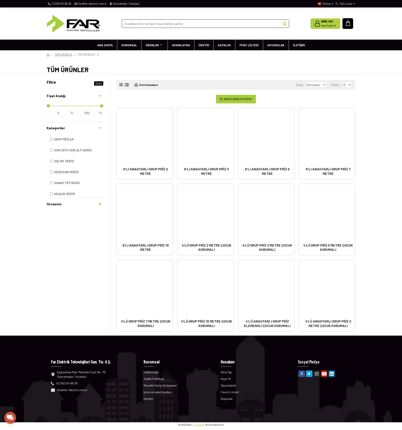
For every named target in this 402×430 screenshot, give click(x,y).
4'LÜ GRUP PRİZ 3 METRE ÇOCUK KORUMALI (267, 247)
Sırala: (296, 84)
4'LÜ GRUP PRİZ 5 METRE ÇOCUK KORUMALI (328, 247)
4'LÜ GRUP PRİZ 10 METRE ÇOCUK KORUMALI (206, 323)
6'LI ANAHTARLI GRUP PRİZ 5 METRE (267, 171)
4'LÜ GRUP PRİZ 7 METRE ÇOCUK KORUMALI (146, 323)
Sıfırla (98, 83)
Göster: (336, 84)
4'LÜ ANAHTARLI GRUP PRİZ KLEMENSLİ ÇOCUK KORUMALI (267, 323)
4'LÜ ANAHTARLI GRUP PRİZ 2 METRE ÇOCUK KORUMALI (328, 323)
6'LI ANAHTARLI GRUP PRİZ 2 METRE (145, 171)
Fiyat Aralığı (56, 96)
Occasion (54, 204)
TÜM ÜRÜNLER (63, 54)
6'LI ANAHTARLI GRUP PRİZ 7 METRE (328, 171)
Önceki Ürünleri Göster (238, 99)
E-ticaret (198, 424)
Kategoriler (56, 128)
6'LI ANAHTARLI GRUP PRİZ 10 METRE (146, 247)
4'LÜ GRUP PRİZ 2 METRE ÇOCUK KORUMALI (206, 247)
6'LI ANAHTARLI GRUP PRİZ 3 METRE (206, 171)
